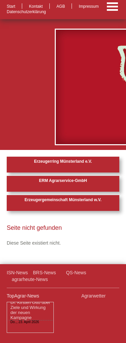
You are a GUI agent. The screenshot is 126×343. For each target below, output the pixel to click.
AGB (60, 6)
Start (11, 6)
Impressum (88, 6)
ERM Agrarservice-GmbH (63, 180)
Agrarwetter (93, 296)
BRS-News (44, 272)
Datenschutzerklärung (26, 11)
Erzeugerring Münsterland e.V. (63, 161)
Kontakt (36, 6)
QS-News (76, 272)
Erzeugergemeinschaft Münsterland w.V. (63, 199)
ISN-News (17, 272)
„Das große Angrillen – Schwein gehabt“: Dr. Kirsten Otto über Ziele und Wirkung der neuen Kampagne (30, 306)
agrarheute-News (30, 279)
